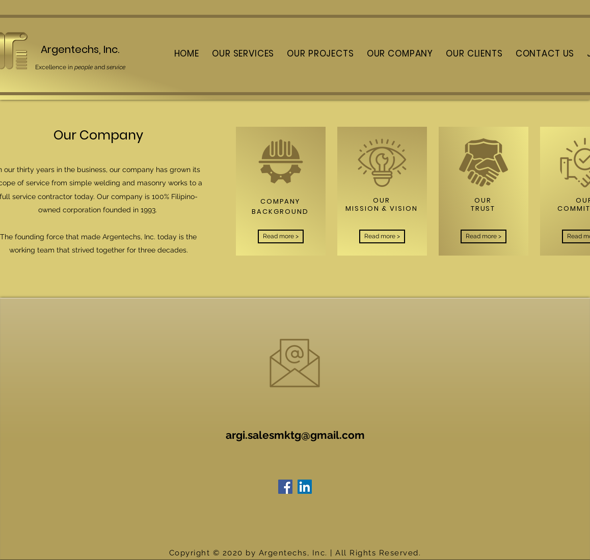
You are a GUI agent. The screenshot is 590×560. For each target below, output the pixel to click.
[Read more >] (281, 236)
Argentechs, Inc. (80, 49)
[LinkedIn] (305, 487)
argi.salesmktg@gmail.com (295, 435)
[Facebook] (285, 487)
